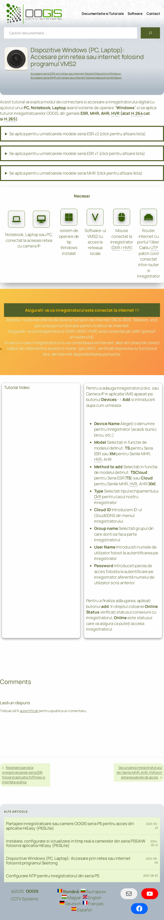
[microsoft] (68, 217)
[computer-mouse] (121, 217)
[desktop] (41, 219)
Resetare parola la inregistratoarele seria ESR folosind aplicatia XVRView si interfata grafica (23, 774)
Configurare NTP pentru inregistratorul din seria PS (52, 875)
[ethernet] (148, 217)
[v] (95, 217)
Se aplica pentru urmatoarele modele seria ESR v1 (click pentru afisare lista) (77, 153)
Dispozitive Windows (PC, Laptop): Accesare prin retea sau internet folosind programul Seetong (68, 860)
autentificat (29, 710)
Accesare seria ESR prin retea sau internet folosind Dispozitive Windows (76, 73)
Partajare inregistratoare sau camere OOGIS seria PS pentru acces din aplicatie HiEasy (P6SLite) (70, 825)
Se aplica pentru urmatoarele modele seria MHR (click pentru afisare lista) (75, 173)
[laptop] (16, 219)
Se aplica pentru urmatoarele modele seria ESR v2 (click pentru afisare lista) (77, 133)
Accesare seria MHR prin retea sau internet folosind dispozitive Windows (76, 77)
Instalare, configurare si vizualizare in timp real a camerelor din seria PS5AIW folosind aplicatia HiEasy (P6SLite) (75, 843)
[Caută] (150, 33)
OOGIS (32, 891)
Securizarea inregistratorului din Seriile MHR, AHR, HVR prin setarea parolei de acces (139, 772)
